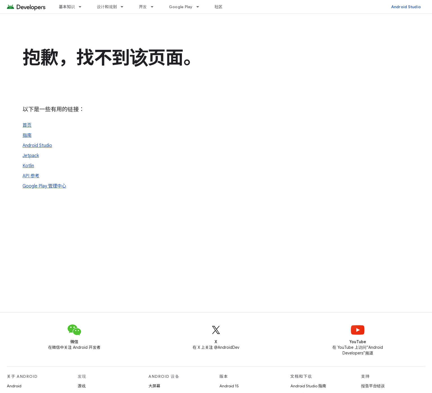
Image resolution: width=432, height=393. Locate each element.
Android (14, 385)
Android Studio (406, 6)
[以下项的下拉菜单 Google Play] (200, 7)
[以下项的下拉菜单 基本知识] (82, 7)
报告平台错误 (373, 385)
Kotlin (28, 166)
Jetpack (31, 155)
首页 (27, 125)
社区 (219, 6)
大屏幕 (154, 385)
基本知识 (67, 6)
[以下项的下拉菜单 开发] (154, 7)
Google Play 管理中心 (44, 186)
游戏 (82, 385)
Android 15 (229, 385)
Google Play (181, 6)
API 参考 (31, 176)
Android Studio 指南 (308, 385)
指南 (27, 135)
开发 (143, 6)
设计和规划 (107, 6)
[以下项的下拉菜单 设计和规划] (124, 7)
